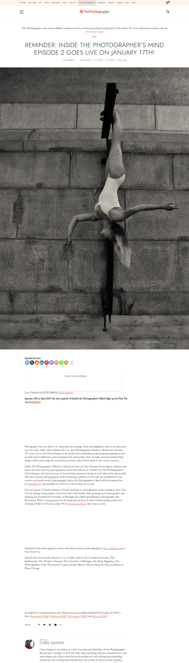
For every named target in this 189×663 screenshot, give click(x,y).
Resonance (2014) (39, 616)
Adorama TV (35, 483)
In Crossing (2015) (77, 616)
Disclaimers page (94, 31)
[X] (32, 362)
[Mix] (56, 362)
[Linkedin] (42, 362)
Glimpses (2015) (58, 616)
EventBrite (34, 402)
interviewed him (77, 503)
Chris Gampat (68, 60)
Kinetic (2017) (100, 616)
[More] (66, 362)
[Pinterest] (46, 364)
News (94, 37)
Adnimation (83, 376)
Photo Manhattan (113, 548)
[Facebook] (27, 362)
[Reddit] (37, 362)
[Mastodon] (51, 362)
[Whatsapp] (61, 362)
